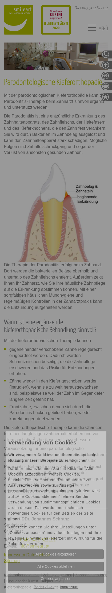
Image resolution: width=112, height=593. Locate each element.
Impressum (69, 587)
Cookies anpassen (56, 579)
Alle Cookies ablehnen (55, 566)
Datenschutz (44, 587)
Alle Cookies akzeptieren (56, 554)
